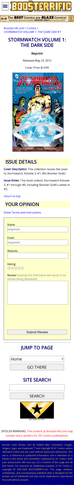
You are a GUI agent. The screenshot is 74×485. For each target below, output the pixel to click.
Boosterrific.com (14, 28)
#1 (32, 32)
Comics (31, 28)
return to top (12, 196)
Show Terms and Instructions (22, 212)
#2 (5, 189)
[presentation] (32, 321)
